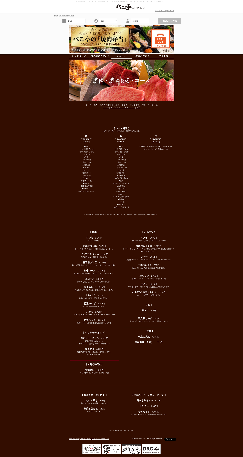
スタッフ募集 (85, 439)
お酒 (138, 107)
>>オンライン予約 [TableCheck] (164, 11)
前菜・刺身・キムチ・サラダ (122, 105)
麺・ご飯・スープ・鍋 (147, 105)
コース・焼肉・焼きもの (96, 105)
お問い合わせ (74, 439)
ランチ (106, 107)
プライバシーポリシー (100, 439)
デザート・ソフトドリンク (122, 107)
